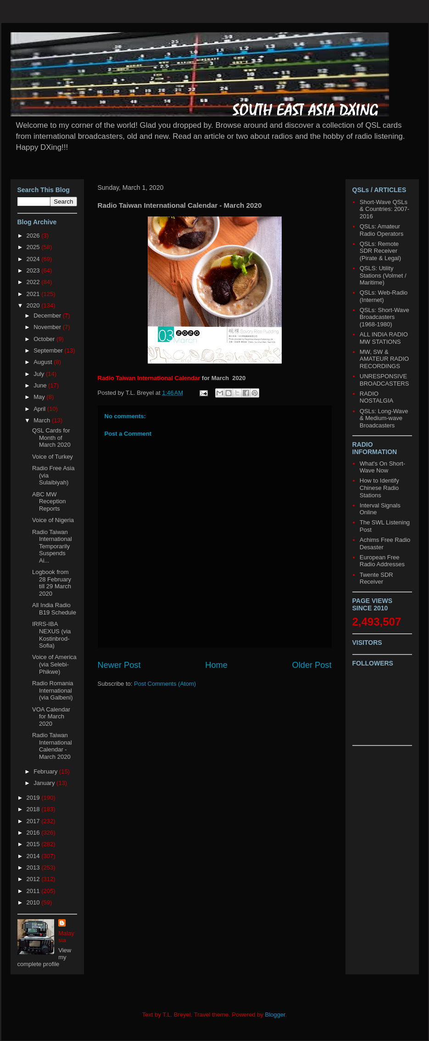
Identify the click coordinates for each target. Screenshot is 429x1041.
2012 (34, 879)
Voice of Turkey (52, 456)
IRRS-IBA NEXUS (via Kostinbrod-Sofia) (51, 634)
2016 (34, 832)
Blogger (275, 1014)
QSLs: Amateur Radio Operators (381, 230)
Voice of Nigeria (53, 520)
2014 (34, 856)
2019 (34, 797)
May (39, 396)
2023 (34, 270)
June (40, 385)
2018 (34, 809)
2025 (34, 247)
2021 (34, 293)
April (40, 408)
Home (216, 665)
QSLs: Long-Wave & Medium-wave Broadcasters (384, 418)
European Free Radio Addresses (382, 561)
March (42, 420)
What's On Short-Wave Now (382, 467)
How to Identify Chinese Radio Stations (379, 487)
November (48, 327)
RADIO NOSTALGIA (376, 397)
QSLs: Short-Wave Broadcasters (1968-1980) (384, 317)
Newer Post (119, 665)
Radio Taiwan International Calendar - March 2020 (52, 746)
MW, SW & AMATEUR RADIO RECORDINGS (384, 359)
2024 (34, 259)
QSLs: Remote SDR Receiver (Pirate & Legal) (380, 251)
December (48, 315)
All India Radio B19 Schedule (54, 609)
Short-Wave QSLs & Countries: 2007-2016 (384, 209)
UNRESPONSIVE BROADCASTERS (384, 380)
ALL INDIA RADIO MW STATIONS (384, 338)
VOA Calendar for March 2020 (51, 716)
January (44, 782)
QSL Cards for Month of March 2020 (51, 437)
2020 (34, 305)
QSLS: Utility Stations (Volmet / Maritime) (383, 275)
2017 (34, 821)
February (46, 771)
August (43, 361)
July (39, 373)
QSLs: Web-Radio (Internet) (384, 296)
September (48, 350)
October (44, 339)
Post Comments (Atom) (165, 683)
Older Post (312, 665)
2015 (34, 844)
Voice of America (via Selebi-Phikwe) (54, 664)
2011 (34, 890)
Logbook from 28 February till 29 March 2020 (51, 583)
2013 (34, 867)
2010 (34, 902)
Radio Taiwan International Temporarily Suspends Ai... (52, 546)
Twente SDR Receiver (376, 578)
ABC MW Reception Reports (49, 501)
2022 (34, 282)
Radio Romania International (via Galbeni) (52, 690)
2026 (34, 235)
